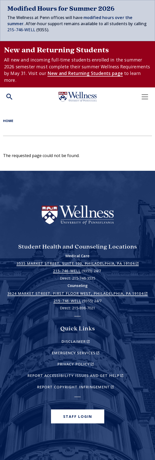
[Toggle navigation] (145, 97)
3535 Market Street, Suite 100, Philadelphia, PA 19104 (77, 263)
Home (8, 120)
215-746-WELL (21, 30)
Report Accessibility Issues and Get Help (77, 376)
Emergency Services (84, 353)
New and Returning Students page (85, 73)
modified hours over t (105, 17)
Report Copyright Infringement (82, 387)
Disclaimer (84, 342)
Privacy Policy (84, 365)
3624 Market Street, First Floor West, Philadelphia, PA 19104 (77, 293)
